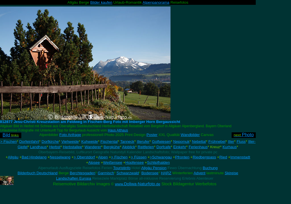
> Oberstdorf (84, 157)
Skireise (231, 173)
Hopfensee (134, 162)
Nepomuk (181, 141)
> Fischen (8, 141)
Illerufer (143, 141)
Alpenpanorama (156, 2)
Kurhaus (230, 147)
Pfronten (182, 157)
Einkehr (179, 147)
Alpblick (128, 147)
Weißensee (112, 162)
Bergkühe (112, 147)
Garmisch (106, 173)
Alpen (103, 157)
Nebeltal (199, 141)
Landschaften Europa (73, 178)
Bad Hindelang (34, 157)
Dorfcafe (164, 147)
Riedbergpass (204, 157)
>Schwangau (161, 157)
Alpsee (94, 162)
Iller (231, 141)
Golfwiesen (161, 141)
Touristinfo (121, 168)
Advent (199, 173)
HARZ (166, 173)
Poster (152, 135)
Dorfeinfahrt (29, 141)
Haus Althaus (118, 130)
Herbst (54, 147)
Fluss (241, 141)
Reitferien (146, 147)
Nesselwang (60, 157)
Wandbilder (190, 135)
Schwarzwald (128, 173)
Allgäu (13, 157)
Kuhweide (89, 141)
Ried (223, 157)
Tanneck (127, 141)
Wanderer (93, 147)
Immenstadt (240, 157)
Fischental (109, 141)
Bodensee (149, 173)
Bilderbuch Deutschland (38, 173)
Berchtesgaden (82, 173)
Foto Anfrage (70, 135)
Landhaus (38, 147)
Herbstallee (72, 147)
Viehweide (70, 141)
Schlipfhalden (158, 162)
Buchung (210, 168)
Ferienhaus (198, 147)
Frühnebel (216, 141)
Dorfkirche (50, 141)
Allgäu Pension (154, 168)
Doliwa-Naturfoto (137, 184)
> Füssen (138, 157)
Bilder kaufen (101, 2)
